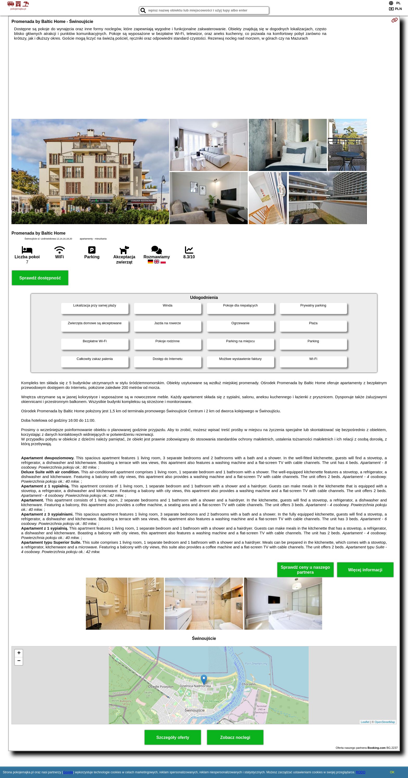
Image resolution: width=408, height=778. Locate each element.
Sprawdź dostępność (40, 278)
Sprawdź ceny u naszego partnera (305, 569)
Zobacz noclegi (235, 737)
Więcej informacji (365, 570)
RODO (360, 772)
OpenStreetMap (385, 722)
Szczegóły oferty (172, 737)
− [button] (19, 661)
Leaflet (365, 722)
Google (68, 772)
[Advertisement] (204, 79)
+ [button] (19, 653)
